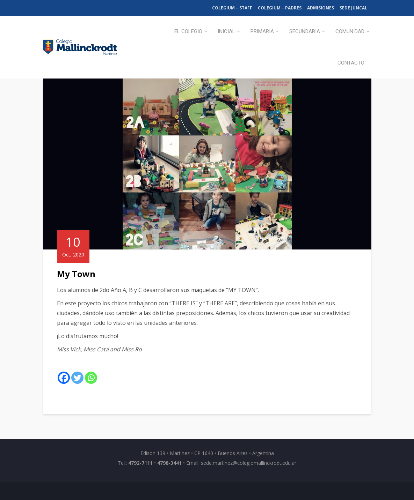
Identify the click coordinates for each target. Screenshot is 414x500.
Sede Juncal (353, 8)
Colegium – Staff (232, 8)
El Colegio (188, 31)
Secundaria (304, 31)
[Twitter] (77, 378)
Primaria (262, 31)
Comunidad (349, 31)
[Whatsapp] (91, 378)
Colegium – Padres (280, 8)
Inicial (226, 31)
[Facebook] (64, 378)
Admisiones (320, 8)
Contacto (350, 63)
